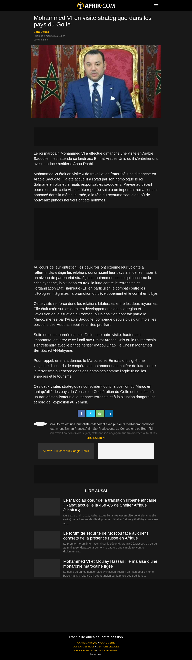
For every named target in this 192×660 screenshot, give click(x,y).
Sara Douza (41, 31)
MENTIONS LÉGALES (108, 646)
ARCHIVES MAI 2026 (85, 650)
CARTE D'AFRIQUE (87, 642)
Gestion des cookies (108, 650)
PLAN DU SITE (107, 642)
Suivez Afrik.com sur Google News (66, 451)
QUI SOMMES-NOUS (84, 646)
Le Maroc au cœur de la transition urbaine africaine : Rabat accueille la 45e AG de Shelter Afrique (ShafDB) (109, 505)
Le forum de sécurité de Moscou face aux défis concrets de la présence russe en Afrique (106, 535)
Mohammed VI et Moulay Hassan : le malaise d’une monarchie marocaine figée (110, 564)
